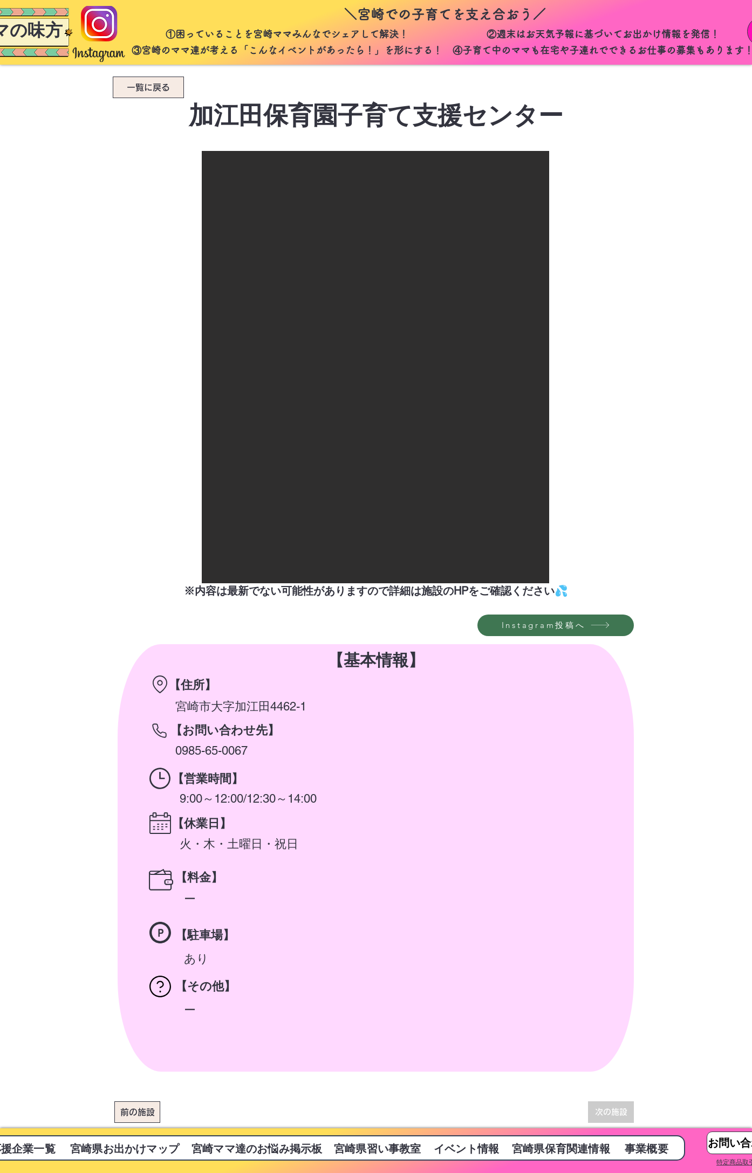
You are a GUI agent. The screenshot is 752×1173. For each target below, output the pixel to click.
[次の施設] (611, 1112)
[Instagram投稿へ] (555, 625)
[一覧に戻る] (148, 87)
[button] (375, 367)
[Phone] (159, 730)
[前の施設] (137, 1112)
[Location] (159, 684)
